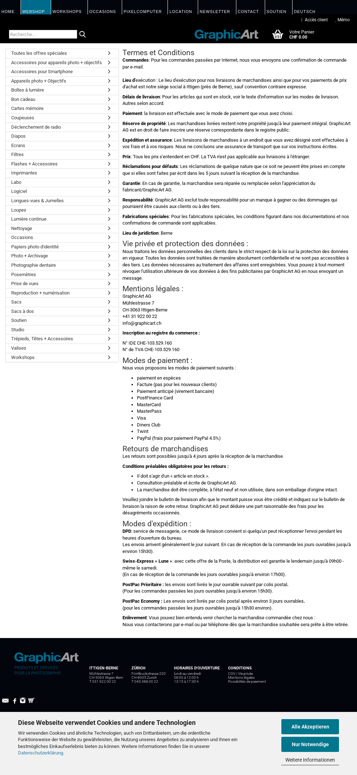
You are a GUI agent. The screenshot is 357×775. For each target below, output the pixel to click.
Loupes (18, 210)
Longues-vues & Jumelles (37, 200)
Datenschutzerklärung (40, 753)
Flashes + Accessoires (34, 164)
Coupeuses (22, 117)
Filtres (17, 154)
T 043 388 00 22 (144, 681)
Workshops (23, 357)
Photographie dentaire (33, 265)
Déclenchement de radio (36, 127)
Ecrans (18, 145)
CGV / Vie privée (240, 674)
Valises (18, 348)
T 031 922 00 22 (102, 681)
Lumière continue (28, 219)
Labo (16, 182)
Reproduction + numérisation (40, 293)
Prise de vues (25, 283)
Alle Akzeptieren (310, 727)
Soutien (19, 320)
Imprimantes (24, 173)
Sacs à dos (22, 311)
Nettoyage (21, 228)
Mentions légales (241, 677)
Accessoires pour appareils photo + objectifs (56, 62)
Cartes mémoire (27, 108)
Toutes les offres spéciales (39, 53)
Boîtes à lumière (27, 90)
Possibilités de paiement (247, 681)
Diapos (18, 136)
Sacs (16, 302)
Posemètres (23, 274)
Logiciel (19, 191)
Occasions (22, 237)
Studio (17, 329)
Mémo (342, 19)
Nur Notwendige (310, 744)
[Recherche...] (82, 34)
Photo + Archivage (29, 255)
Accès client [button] (314, 19)
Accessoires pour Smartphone (42, 71)
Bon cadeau (23, 99)
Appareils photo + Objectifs (38, 81)
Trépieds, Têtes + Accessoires (42, 338)
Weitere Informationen (310, 760)
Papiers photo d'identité (35, 246)
